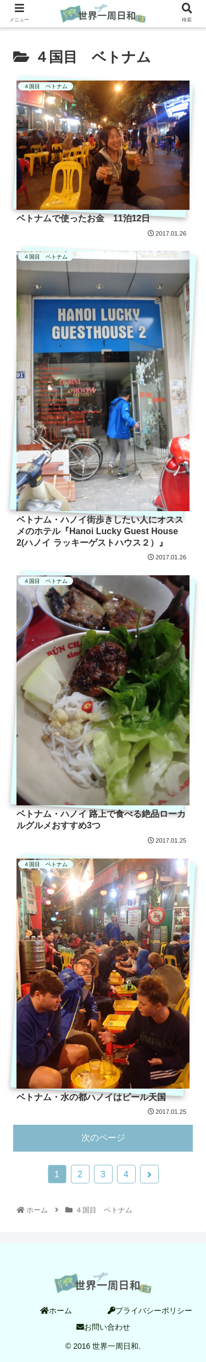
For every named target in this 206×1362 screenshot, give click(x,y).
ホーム (56, 1310)
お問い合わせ (103, 1327)
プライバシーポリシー (150, 1310)
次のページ (103, 1137)
